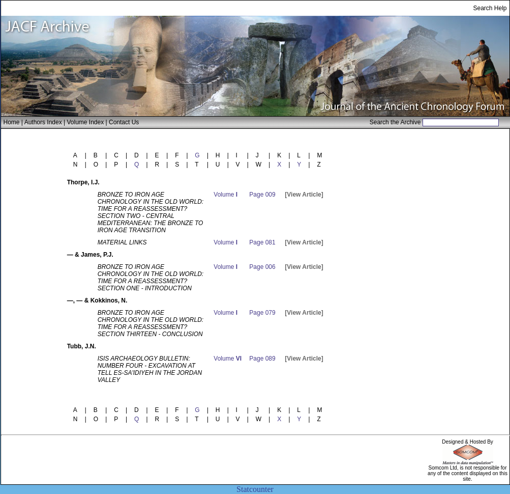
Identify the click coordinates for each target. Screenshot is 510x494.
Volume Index (85, 122)
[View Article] (304, 194)
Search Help (489, 8)
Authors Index (43, 122)
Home (12, 122)
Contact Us (124, 122)
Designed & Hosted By (467, 442)
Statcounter (255, 489)
